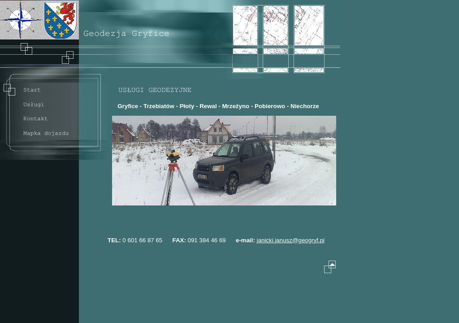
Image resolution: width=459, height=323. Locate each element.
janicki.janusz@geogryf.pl (291, 240)
